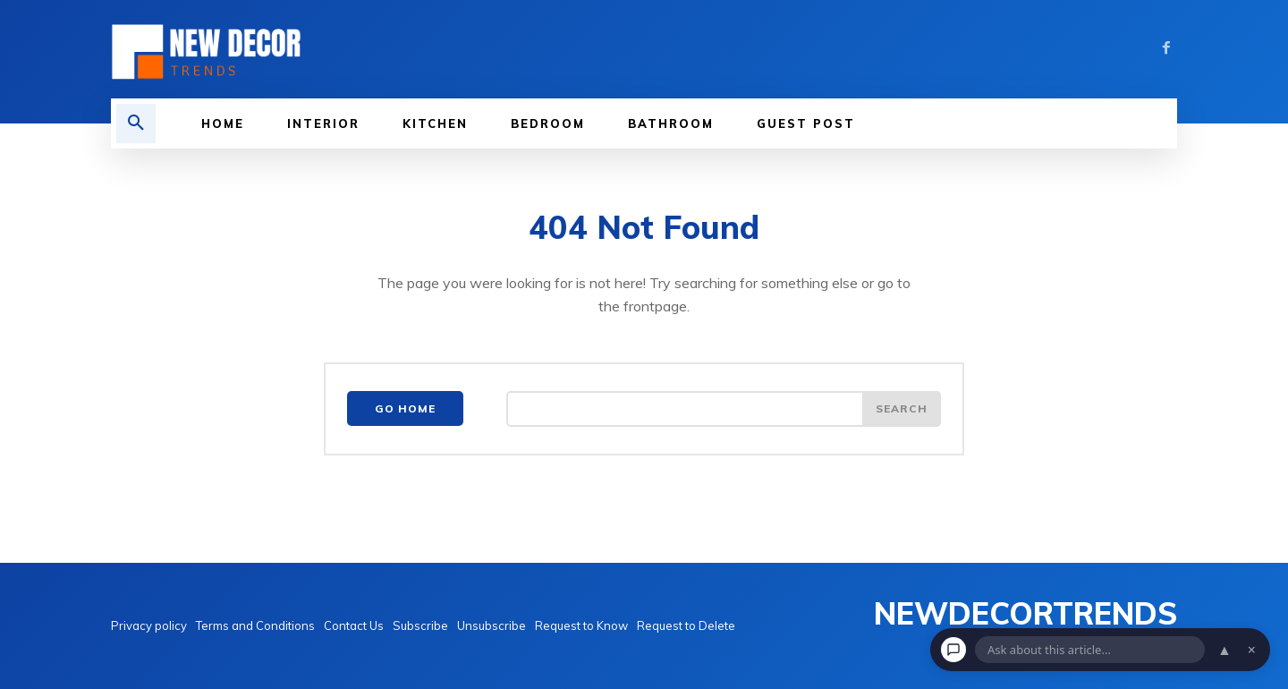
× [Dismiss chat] (1252, 649)
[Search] (901, 409)
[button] (136, 123)
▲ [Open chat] (1224, 649)
